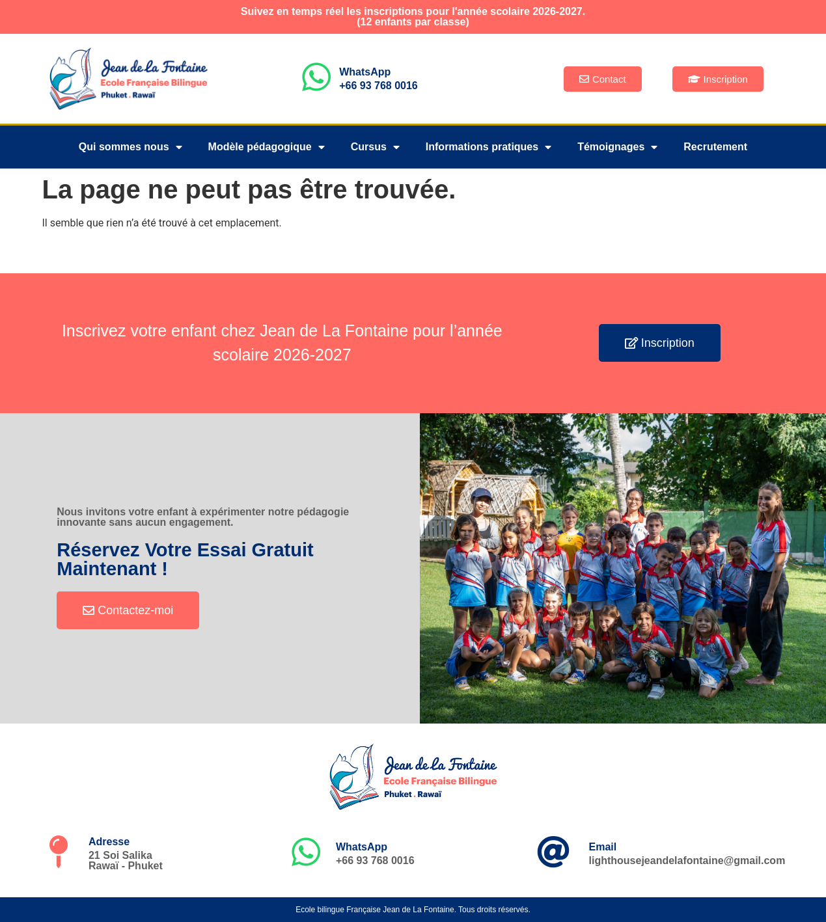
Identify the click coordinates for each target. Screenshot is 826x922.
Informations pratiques (488, 147)
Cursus (375, 147)
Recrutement (715, 146)
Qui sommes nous (130, 147)
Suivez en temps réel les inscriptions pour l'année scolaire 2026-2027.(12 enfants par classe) (413, 16)
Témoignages (617, 147)
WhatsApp (365, 71)
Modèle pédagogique (266, 147)
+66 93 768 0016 (378, 85)
